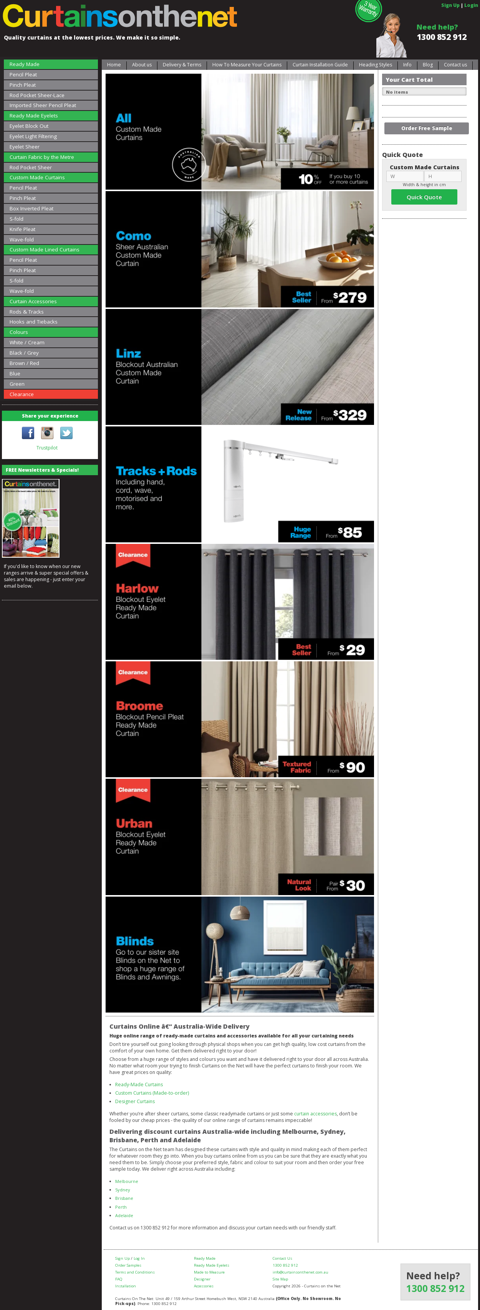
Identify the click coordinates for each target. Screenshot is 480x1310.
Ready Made (25, 64)
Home (114, 64)
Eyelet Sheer (25, 146)
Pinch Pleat (23, 84)
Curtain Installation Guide (320, 64)
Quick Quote (424, 197)
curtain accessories (315, 1113)
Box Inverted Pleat (31, 208)
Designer (202, 1279)
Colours (19, 332)
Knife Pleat (22, 229)
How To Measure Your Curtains (246, 64)
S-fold (16, 218)
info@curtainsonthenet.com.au (300, 1272)
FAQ (118, 1279)
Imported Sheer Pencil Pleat (43, 105)
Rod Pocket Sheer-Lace (37, 95)
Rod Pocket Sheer (31, 167)
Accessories (204, 1286)
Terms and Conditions (135, 1272)
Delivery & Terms (182, 64)
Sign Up (450, 5)
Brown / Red (24, 363)
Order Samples (128, 1265)
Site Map (280, 1279)
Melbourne (126, 1181)
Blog (428, 64)
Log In (139, 1258)
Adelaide (124, 1215)
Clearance (22, 394)
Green (17, 383)
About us (142, 64)
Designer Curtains (135, 1101)
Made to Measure (209, 1272)
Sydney (122, 1190)
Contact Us (282, 1258)
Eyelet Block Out (29, 125)
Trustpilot (47, 447)
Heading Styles (375, 64)
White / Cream (27, 342)
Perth (121, 1207)
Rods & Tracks (27, 311)
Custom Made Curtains (37, 177)
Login (471, 5)
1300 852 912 (442, 36)
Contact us (455, 64)
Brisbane (124, 1198)
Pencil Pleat (23, 74)
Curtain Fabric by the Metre (42, 157)
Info (407, 64)
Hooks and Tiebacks (34, 321)
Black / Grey (24, 352)
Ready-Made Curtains (139, 1084)
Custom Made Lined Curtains (44, 249)
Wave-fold (22, 239)
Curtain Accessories (33, 301)
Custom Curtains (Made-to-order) (152, 1093)
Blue (15, 373)
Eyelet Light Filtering (33, 136)
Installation (125, 1286)
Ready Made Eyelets (34, 115)
